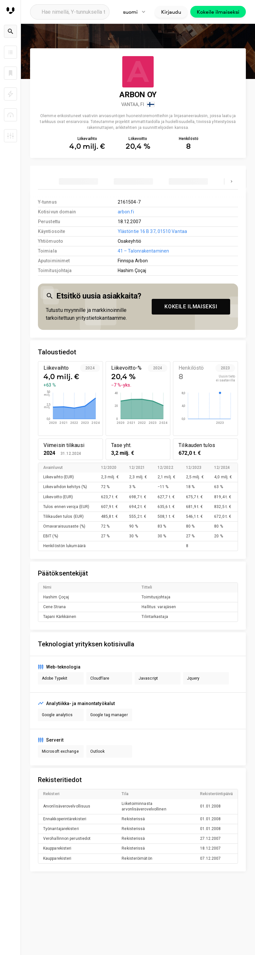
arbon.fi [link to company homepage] (126, 211)
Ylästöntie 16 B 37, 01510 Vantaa (152, 231)
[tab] (78, 181)
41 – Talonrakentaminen (143, 251)
